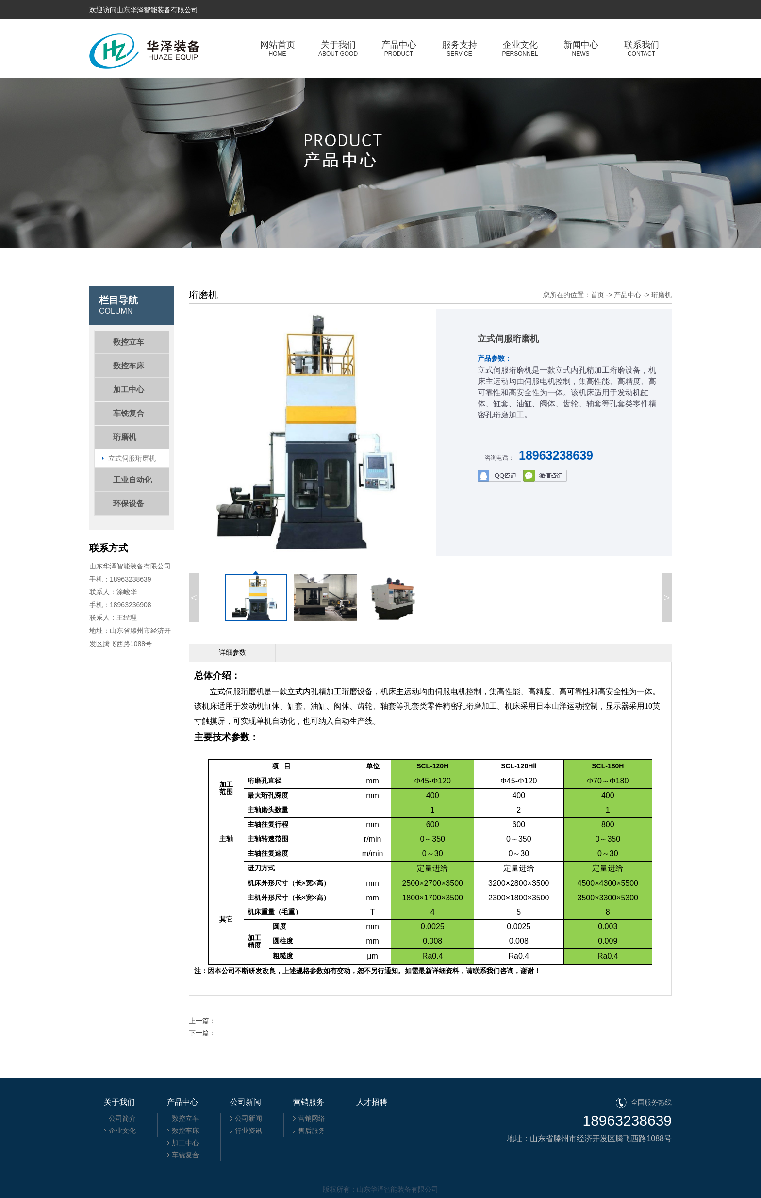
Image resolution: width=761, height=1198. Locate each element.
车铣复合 (185, 1155)
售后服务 (311, 1130)
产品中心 (398, 48)
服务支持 (459, 48)
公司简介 (122, 1118)
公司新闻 (248, 1118)
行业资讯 (248, 1130)
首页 (597, 295)
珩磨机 (661, 295)
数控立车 (185, 1118)
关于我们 (338, 48)
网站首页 (277, 48)
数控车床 (185, 1130)
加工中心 (185, 1143)
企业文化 (520, 48)
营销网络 (311, 1118)
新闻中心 (580, 48)
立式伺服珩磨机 (132, 458)
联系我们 (641, 48)
